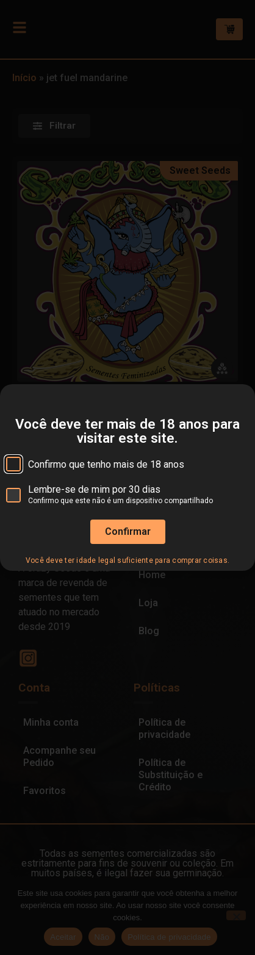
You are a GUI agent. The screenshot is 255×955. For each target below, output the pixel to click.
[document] (127, 477)
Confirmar (128, 548)
